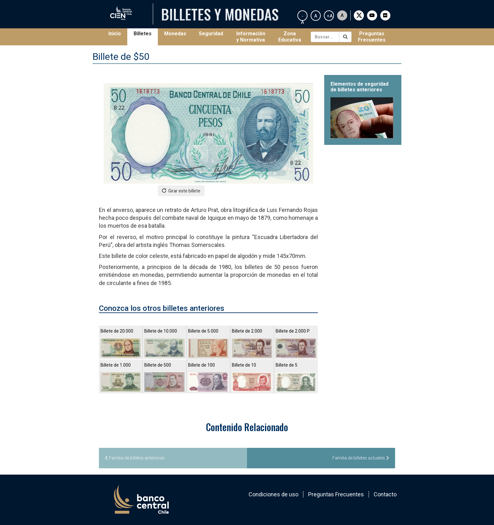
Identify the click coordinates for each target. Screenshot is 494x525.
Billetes (143, 34)
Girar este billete (181, 190)
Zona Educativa (289, 37)
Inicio (117, 33)
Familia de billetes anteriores (135, 457)
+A (330, 16)
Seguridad (211, 34)
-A (302, 17)
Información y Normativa (250, 37)
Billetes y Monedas (220, 14)
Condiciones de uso (273, 494)
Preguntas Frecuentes (372, 37)
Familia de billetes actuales (360, 457)
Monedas (175, 34)
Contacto (385, 494)
